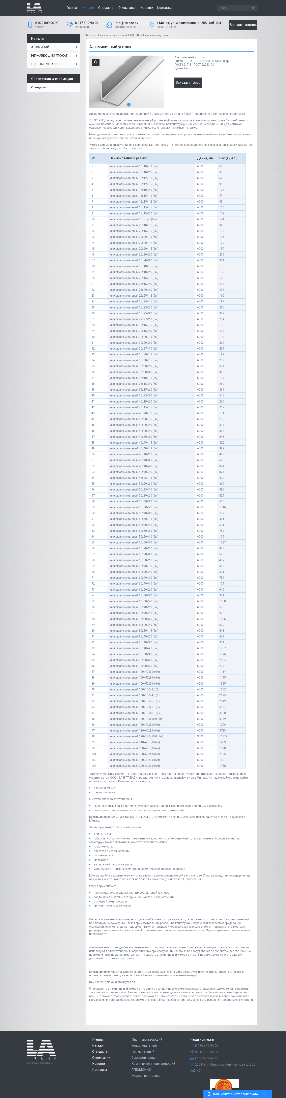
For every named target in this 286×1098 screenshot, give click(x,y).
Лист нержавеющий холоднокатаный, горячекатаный (147, 1046)
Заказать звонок (243, 25)
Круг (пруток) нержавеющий (153, 1064)
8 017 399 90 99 (86, 23)
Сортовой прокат (144, 1058)
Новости (146, 8)
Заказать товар (188, 82)
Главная (72, 8)
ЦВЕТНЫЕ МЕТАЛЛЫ (45, 64)
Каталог (88, 8)
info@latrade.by (126, 23)
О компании (127, 8)
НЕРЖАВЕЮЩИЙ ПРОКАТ (49, 55)
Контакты (164, 8)
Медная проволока (146, 1076)
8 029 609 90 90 (46, 23)
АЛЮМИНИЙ (40, 47)
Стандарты (106, 8)
